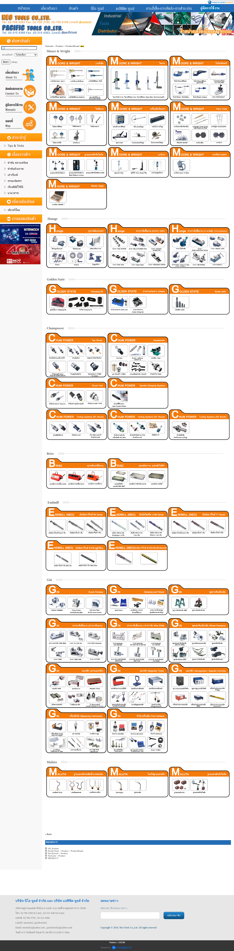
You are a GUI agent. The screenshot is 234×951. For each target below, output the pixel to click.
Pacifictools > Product (58, 853)
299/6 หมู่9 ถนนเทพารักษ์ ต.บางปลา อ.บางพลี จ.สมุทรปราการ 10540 (50, 908)
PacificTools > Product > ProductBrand (65, 851)
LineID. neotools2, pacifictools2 (31, 922)
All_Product (53, 848)
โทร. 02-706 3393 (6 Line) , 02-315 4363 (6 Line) (39, 913)
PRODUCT (53, 858)
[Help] (14, 62)
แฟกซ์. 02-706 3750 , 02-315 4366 (32, 917)
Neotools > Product (56, 855)
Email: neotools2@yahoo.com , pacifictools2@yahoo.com (43, 927)
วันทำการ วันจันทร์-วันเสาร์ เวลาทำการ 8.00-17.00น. (42, 932)
